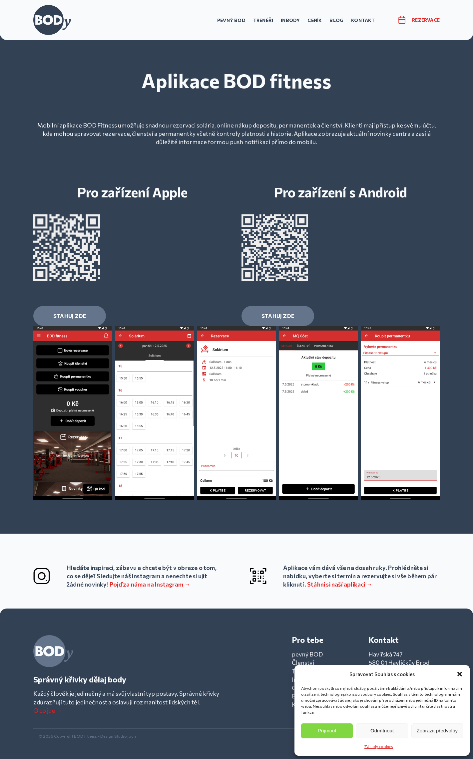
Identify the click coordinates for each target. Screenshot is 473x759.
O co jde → (47, 710)
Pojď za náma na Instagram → (150, 584)
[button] (459, 674)
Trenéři (263, 20)
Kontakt (363, 20)
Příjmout (327, 730)
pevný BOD (231, 20)
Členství (303, 662)
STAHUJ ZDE (69, 316)
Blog (336, 20)
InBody (290, 20)
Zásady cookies (378, 746)
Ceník (314, 20)
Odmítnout (382, 730)
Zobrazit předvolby (437, 730)
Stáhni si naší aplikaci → (339, 584)
